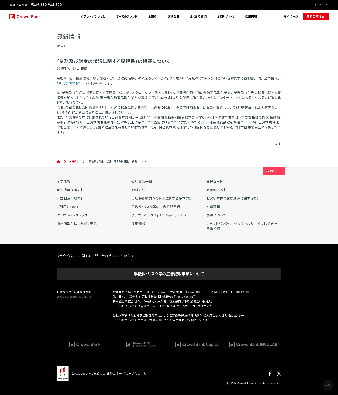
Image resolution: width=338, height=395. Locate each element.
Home (58, 161)
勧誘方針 (138, 190)
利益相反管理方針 (70, 198)
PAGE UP (273, 171)
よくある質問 (198, 17)
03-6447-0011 (193, 292)
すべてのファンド (127, 17)
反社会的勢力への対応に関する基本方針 (162, 198)
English (323, 4)
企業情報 (64, 181)
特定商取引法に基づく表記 (77, 224)
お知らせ (74, 161)
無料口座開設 (316, 17)
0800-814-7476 (157, 292)
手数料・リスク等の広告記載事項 (155, 207)
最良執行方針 (216, 190)
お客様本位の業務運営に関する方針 (233, 198)
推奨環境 (213, 207)
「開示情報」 (68, 83)
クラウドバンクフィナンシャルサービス (159, 215)
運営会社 (174, 17)
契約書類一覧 (141, 181)
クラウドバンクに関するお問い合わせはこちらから (95, 256)
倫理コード (214, 181)
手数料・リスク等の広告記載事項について (169, 274)
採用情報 (251, 17)
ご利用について (68, 207)
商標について (216, 215)
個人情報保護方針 (70, 190)
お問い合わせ (226, 17)
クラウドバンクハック (72, 215)
